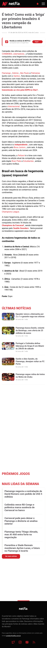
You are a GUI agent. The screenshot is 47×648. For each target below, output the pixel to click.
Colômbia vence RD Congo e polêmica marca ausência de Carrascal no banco (20, 507)
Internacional (14, 106)
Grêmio (15, 73)
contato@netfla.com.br (13, 636)
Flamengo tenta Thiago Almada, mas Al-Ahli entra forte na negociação (21, 534)
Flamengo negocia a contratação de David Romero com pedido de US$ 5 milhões (23, 494)
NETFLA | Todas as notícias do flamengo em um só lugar (11, 4)
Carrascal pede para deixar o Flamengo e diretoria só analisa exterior (21, 521)
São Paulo (24, 73)
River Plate (16, 161)
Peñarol (21, 155)
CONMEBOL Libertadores (13, 54)
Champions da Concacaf (13, 225)
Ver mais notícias (11, 556)
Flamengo (6, 73)
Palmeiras (35, 73)
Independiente (21, 144)
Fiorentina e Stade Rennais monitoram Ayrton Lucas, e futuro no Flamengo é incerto (22, 548)
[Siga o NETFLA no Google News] (23, 41)
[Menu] (43, 3)
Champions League (10, 212)
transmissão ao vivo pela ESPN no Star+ (20, 90)
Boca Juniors (19, 147)
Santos (17, 76)
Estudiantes (28, 161)
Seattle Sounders (21, 228)
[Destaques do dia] (37, 3)
